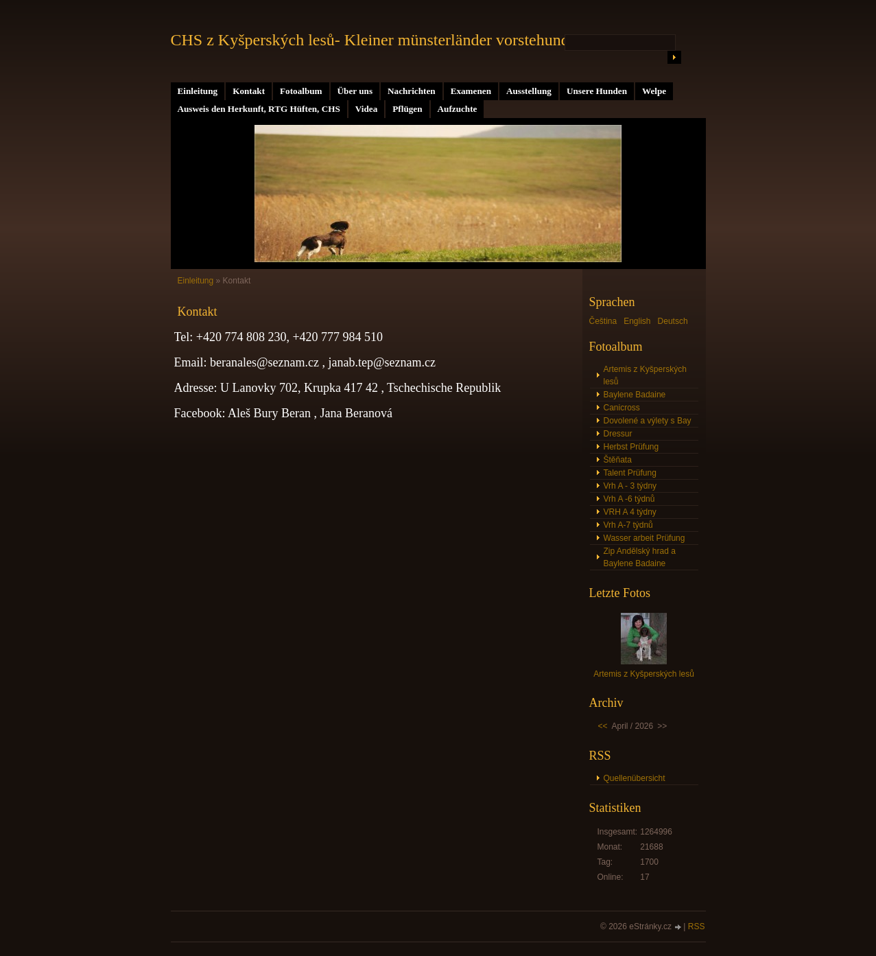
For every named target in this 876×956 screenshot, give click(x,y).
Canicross (622, 407)
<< (603, 726)
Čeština (603, 321)
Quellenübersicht (634, 778)
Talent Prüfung (630, 473)
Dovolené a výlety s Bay (647, 420)
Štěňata (618, 460)
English (637, 321)
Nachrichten (412, 91)
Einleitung (198, 91)
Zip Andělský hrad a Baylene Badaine (640, 557)
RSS (696, 926)
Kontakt (249, 91)
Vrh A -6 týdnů (629, 499)
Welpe (654, 91)
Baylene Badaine (635, 394)
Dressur (618, 434)
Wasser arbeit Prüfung (644, 538)
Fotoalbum (301, 91)
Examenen (471, 91)
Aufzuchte (457, 109)
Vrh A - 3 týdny (630, 486)
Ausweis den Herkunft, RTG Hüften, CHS (259, 109)
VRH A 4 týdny (630, 512)
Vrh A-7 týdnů (628, 525)
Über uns (355, 91)
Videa (366, 109)
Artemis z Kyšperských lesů (645, 375)
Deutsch (673, 321)
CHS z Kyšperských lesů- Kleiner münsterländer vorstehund (370, 40)
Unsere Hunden (597, 91)
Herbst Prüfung (631, 447)
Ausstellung (529, 91)
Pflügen (407, 109)
